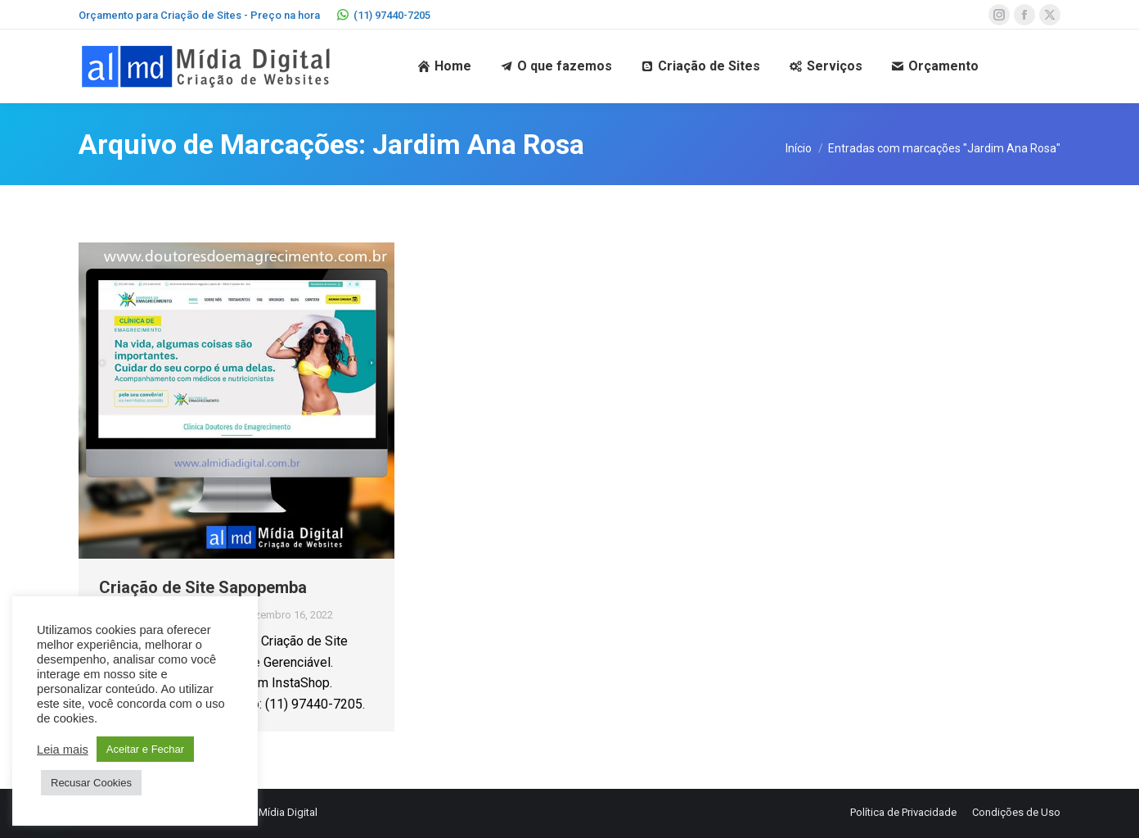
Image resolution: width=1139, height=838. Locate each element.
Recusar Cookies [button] (91, 783)
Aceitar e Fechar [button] (145, 749)
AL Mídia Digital (280, 812)
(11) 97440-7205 (383, 15)
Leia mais (62, 749)
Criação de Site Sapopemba (203, 587)
